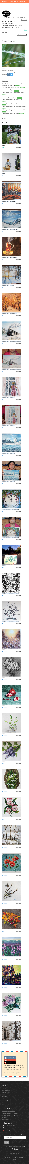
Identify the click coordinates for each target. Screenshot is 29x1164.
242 (3, 147)
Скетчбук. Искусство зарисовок (10, 1115)
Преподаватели (7, 27)
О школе (4, 1088)
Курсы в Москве (7, 23)
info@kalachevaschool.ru (11, 1128)
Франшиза (4, 1096)
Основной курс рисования (8, 1111)
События (4, 1102)
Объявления (5, 1105)
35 (3, 567)
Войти (25, 30)
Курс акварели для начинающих (10, 1113)
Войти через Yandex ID (10, 1062)
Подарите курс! (5, 1119)
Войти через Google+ (10, 1060)
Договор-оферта (14, 1153)
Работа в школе (6, 1092)
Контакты (17, 27)
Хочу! (6, 1142)
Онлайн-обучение (8, 22)
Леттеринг (4, 1117)
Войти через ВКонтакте (10, 1057)
